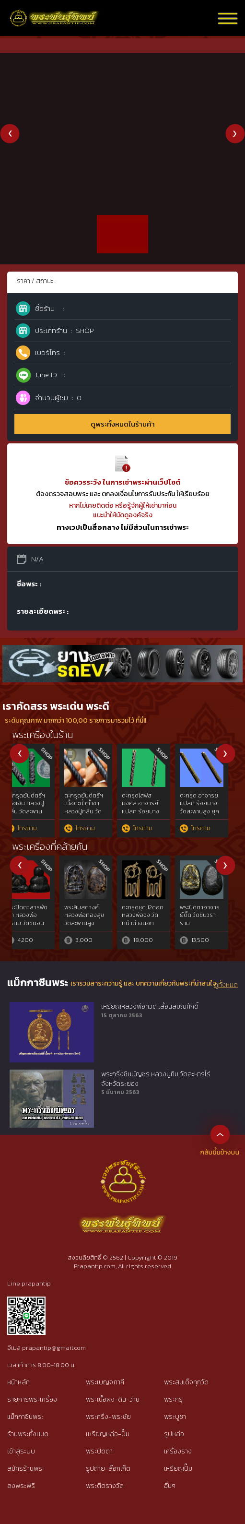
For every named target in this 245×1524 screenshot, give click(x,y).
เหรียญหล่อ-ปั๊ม (107, 1434)
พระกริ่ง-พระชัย (108, 1417)
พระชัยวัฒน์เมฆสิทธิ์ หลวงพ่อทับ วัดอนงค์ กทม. (211, 803)
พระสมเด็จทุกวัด (186, 1382)
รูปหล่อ (174, 1434)
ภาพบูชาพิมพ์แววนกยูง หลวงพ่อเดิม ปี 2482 (37, 803)
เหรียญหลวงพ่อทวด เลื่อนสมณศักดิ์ (149, 1007)
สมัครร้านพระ (26, 1469)
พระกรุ (173, 1399)
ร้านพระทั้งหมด (27, 1434)
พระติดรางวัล (105, 1486)
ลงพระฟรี (21, 1486)
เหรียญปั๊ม (178, 1469)
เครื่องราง (178, 1451)
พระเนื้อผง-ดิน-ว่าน (113, 1399)
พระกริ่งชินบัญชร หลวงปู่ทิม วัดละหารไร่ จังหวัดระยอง (155, 1079)
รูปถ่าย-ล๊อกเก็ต (108, 1469)
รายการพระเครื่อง (32, 1399)
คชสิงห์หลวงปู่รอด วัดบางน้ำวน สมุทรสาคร (96, 803)
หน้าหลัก (18, 1382)
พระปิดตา (99, 1451)
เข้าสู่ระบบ (21, 1451)
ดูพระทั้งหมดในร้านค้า (123, 423)
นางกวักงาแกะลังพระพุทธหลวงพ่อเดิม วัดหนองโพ (153, 915)
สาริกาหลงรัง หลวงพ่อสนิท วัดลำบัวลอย (153, 803)
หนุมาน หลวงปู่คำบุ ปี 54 (93, 911)
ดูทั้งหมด (226, 985)
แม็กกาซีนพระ (25, 1417)
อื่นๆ (169, 1486)
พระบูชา (175, 1417)
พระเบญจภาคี (105, 1382)
